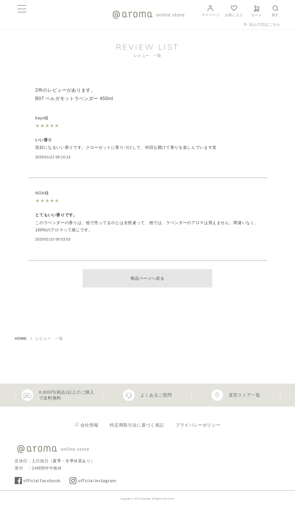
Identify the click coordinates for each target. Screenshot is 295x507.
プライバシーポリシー (197, 424)
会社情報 (89, 424)
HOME (21, 338)
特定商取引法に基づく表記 (137, 424)
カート (256, 10)
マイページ (210, 10)
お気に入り (234, 10)
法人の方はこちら (264, 24)
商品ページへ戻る (147, 278)
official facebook (42, 480)
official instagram (97, 480)
